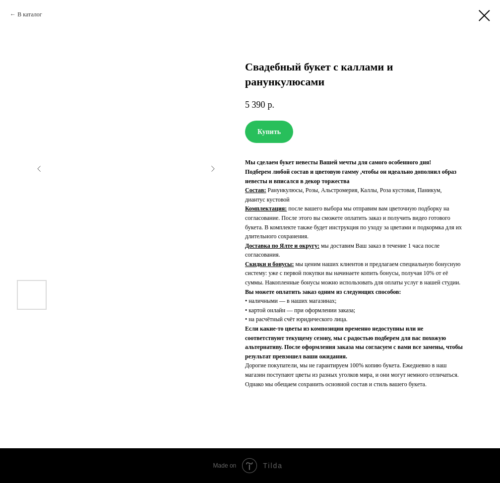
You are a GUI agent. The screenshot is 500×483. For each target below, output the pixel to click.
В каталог (29, 14)
